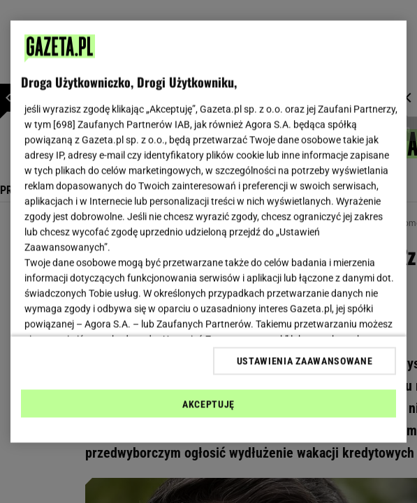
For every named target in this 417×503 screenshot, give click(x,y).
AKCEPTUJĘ (208, 404)
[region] (208, 232)
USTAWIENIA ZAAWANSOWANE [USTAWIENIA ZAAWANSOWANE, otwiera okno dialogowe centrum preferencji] (305, 360)
